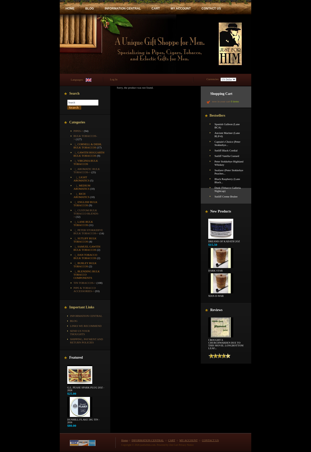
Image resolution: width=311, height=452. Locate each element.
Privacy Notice (186, 444)
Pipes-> (78, 130)
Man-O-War (220, 294)
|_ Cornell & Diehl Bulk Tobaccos (88, 146)
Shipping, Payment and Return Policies (86, 341)
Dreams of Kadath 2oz (224, 240)
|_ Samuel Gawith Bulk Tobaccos (87, 248)
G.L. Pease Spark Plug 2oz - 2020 (85, 388)
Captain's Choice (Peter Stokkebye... (227, 143)
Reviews (216, 310)
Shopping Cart (221, 94)
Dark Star (220, 269)
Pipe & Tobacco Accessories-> (85, 289)
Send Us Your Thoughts (80, 332)
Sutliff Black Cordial (226, 150)
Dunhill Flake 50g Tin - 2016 (83, 420)
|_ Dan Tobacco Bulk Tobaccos (85, 256)
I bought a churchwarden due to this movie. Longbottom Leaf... (226, 343)
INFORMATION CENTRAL (123, 8)
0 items (235, 101)
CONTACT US (211, 8)
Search (74, 93)
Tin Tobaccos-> (85, 282)
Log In (114, 79)
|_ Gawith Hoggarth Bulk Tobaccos (89, 154)
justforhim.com (148, 444)
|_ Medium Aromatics (82, 187)
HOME (70, 8)
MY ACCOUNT (180, 8)
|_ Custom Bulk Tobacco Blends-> (86, 213)
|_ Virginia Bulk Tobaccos (86, 162)
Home (124, 440)
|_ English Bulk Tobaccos (86, 203)
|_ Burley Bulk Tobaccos (85, 265)
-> (87, 170)
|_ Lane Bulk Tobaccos (83, 223)
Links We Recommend (86, 325)
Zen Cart (173, 444)
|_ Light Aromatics (82, 179)
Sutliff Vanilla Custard (226, 155)
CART (156, 8)
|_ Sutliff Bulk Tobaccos (85, 240)
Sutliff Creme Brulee (226, 196)
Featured (76, 357)
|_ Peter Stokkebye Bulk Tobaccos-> (88, 232)
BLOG (89, 8)
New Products (220, 211)
